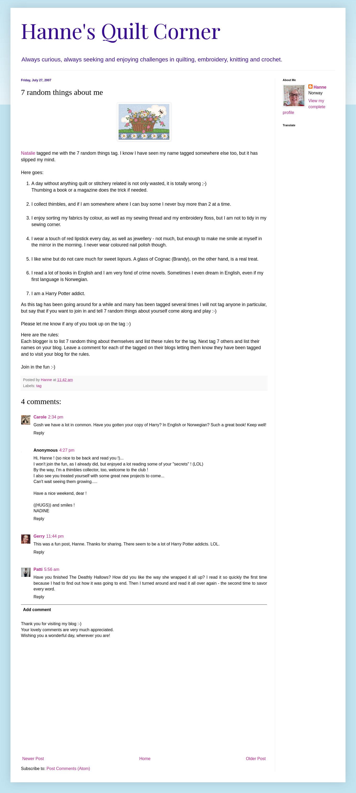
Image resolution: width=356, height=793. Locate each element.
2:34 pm (55, 417)
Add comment (37, 609)
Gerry (39, 536)
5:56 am (51, 569)
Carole (40, 417)
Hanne (320, 87)
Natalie (28, 153)
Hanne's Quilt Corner (120, 30)
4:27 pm (66, 450)
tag (38, 386)
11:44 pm (55, 536)
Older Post (256, 758)
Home (145, 758)
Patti (38, 569)
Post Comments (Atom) (68, 768)
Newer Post (33, 758)
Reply (39, 433)
